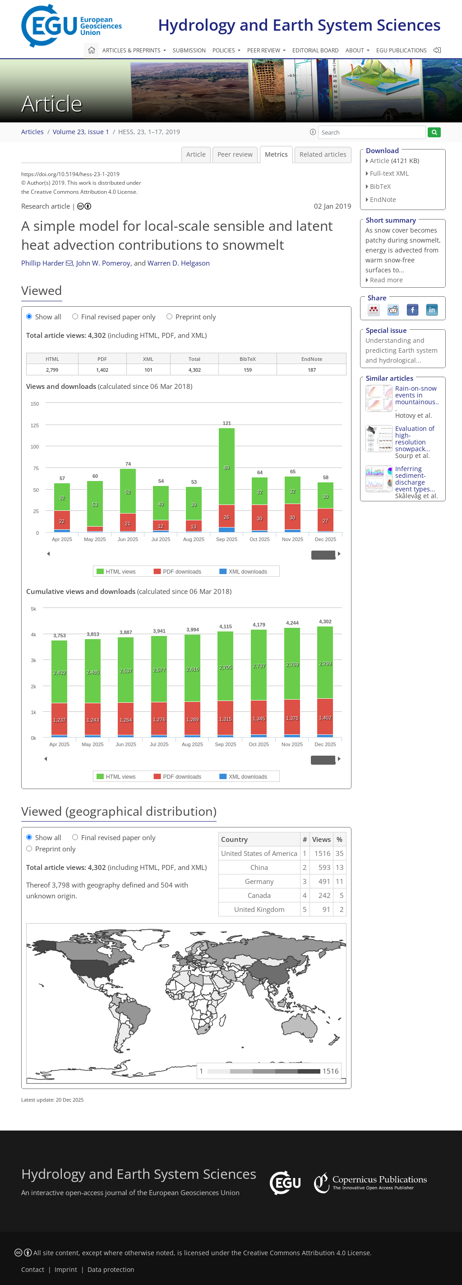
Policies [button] (224, 50)
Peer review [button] (264, 50)
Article (196, 154)
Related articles (323, 154)
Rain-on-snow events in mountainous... (417, 398)
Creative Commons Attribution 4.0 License (306, 1253)
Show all (43, 316)
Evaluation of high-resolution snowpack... (414, 438)
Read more (386, 280)
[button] (313, 132)
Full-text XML (389, 173)
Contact (32, 1270)
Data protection (111, 1270)
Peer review (235, 154)
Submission (189, 50)
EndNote (383, 199)
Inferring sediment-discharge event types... (415, 478)
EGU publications (401, 50)
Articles (32, 132)
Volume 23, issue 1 (81, 132)
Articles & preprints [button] (132, 50)
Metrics (276, 154)
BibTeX (380, 186)
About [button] (355, 50)
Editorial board (315, 50)
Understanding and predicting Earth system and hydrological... (401, 350)
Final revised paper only (114, 316)
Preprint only (191, 316)
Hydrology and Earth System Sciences (299, 24)
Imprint (66, 1270)
